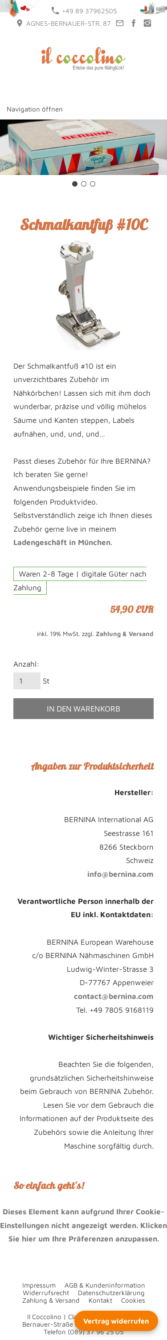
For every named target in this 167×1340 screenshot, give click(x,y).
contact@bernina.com (114, 996)
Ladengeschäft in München (61, 542)
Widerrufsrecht (46, 1292)
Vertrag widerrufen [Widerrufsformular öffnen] (116, 1321)
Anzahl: (26, 664)
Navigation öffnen (35, 109)
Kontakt (100, 1300)
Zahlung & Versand (125, 633)
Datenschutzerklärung (111, 1292)
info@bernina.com (120, 874)
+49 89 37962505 (84, 11)
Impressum (39, 1285)
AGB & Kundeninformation (105, 1285)
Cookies (133, 1300)
